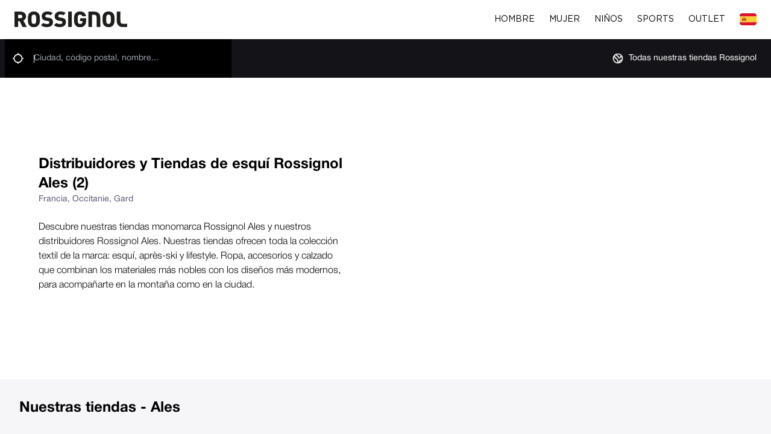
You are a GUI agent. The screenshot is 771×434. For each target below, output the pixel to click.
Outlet (706, 19)
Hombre (514, 19)
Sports (655, 19)
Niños (608, 19)
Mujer (564, 19)
